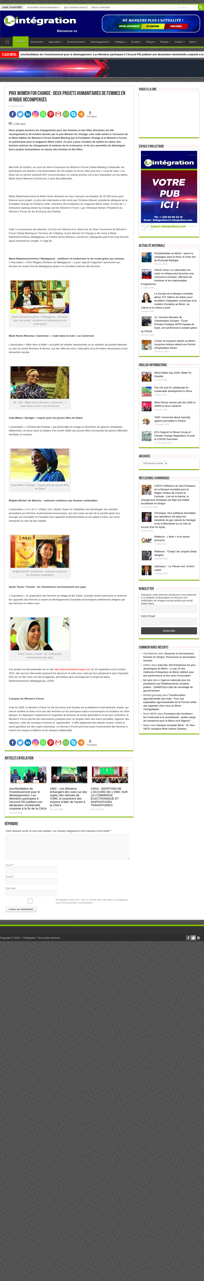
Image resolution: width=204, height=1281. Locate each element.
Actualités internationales (43, 7)
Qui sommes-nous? (76, 7)
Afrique (151, 41)
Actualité (21, 41)
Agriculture (55, 41)
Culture (180, 41)
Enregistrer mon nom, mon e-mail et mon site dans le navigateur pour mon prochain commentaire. (92, 901)
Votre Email (148, 628)
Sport (193, 41)
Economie (37, 41)
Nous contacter (101, 7)
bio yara (147, 692)
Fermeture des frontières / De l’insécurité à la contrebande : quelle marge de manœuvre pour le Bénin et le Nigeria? (169, 729)
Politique (121, 41)
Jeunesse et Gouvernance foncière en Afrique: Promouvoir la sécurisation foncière (169, 669)
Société (136, 41)
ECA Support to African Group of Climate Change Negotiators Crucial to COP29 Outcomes (174, 448)
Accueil (7, 42)
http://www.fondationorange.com (72, 669)
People (165, 41)
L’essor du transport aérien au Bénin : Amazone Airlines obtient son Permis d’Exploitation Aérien (175, 356)
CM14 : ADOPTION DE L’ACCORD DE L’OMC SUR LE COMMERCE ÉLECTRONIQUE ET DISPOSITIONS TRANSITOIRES (109, 797)
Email (9, 876)
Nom (8, 865)
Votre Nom (147, 615)
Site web (10, 888)
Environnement (76, 41)
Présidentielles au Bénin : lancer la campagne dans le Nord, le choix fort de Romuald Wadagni (175, 269)
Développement (100, 41)
